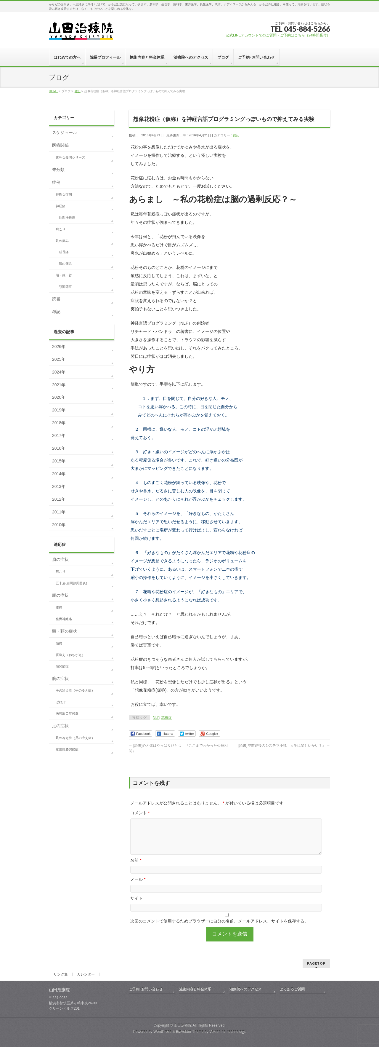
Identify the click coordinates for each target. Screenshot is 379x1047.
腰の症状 (60, 595)
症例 (56, 182)
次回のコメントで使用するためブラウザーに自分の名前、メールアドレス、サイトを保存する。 (219, 928)
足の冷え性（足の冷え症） (75, 738)
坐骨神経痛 (64, 619)
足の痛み (62, 240)
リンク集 (61, 974)
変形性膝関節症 (67, 749)
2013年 (58, 486)
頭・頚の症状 (64, 631)
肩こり (60, 229)
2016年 (58, 448)
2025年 (58, 359)
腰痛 (59, 607)
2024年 (58, 372)
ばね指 (60, 702)
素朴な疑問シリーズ (70, 157)
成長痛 (64, 252)
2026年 (58, 346)
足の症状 (60, 725)
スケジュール (64, 132)
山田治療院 (183, 1026)
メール (137, 886)
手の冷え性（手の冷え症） (75, 690)
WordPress (162, 1032)
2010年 (58, 524)
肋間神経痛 (67, 217)
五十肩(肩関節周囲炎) (71, 583)
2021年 (58, 384)
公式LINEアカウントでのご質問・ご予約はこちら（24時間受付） (278, 35)
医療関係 (60, 145)
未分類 (58, 169)
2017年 (58, 435)
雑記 (236, 135)
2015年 (58, 461)
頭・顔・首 (64, 275)
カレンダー (86, 974)
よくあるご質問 (292, 989)
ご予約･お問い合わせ (146, 989)
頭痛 (59, 643)
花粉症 (166, 718)
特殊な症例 (64, 194)
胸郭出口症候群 (67, 713)
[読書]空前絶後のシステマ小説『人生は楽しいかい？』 (284, 745)
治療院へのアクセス (245, 989)
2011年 (58, 512)
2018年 (58, 422)
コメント (140, 812)
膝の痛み (65, 263)
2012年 (58, 499)
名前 (135, 867)
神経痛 (60, 206)
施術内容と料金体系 (195, 989)
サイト (136, 905)
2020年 (58, 397)
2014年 (58, 473)
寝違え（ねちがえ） (70, 655)
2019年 (58, 410)
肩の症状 (60, 559)
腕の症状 (60, 678)
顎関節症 (65, 286)
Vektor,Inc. (218, 1032)
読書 (56, 298)
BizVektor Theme (190, 1032)
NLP (156, 718)
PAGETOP (316, 963)
